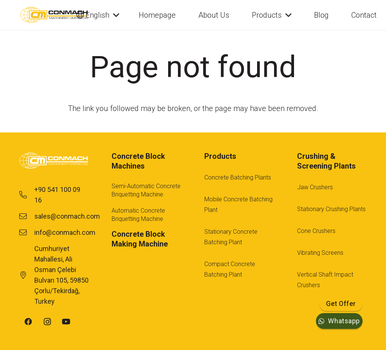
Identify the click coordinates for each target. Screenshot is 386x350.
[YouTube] (66, 321)
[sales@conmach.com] (26, 216)
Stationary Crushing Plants (331, 209)
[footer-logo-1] (54, 161)
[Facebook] (28, 321)
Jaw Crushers (315, 187)
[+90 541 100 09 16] (26, 195)
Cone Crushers (316, 230)
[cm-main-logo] (54, 15)
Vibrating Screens (320, 252)
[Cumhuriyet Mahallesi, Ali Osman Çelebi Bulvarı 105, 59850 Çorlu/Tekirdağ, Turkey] (26, 275)
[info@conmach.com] (26, 232)
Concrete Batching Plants (237, 177)
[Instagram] (47, 321)
